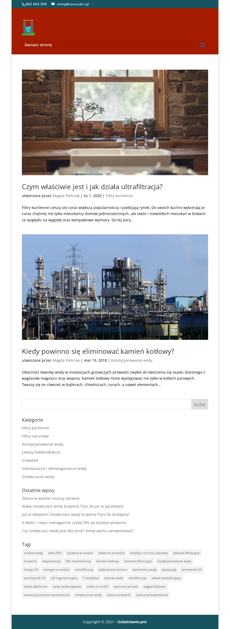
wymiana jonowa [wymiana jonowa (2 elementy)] (126, 586)
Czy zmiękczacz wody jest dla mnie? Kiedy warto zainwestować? (78, 530)
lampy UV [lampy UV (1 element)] (31, 569)
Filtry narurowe (35, 436)
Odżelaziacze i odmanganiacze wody (54, 468)
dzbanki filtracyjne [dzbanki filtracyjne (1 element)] (186, 553)
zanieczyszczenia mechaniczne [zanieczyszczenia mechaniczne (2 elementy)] (47, 595)
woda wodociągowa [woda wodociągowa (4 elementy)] (66, 586)
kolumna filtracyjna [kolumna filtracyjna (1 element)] (138, 561)
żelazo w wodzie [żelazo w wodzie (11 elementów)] (119, 595)
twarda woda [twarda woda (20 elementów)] (113, 578)
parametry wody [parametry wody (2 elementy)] (145, 569)
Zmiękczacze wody (38, 476)
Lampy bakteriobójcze (41, 452)
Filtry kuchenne (119, 195)
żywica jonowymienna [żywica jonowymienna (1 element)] (152, 595)
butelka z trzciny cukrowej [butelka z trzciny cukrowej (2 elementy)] (149, 553)
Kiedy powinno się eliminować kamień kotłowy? (98, 351)
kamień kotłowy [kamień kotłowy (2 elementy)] (107, 561)
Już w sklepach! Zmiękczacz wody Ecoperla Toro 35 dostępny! (75, 514)
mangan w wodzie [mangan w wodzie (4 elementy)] (56, 569)
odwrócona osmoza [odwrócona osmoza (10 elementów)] (113, 569)
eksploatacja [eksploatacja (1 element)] (51, 561)
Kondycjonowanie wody (131, 360)
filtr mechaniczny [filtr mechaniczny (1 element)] (78, 561)
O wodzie (30, 460)
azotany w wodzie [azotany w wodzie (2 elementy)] (80, 553)
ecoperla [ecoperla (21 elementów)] (30, 561)
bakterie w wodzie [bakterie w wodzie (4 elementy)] (111, 553)
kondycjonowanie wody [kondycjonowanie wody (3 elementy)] (174, 561)
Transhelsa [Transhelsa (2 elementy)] (91, 578)
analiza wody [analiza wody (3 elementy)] (33, 553)
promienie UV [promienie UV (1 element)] (192, 569)
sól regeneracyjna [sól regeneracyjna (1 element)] (64, 578)
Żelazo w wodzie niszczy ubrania (50, 498)
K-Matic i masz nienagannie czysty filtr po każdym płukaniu (74, 522)
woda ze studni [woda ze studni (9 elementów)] (97, 586)
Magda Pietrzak (66, 195)
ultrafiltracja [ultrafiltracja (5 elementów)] (137, 578)
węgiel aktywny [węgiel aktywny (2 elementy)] (154, 586)
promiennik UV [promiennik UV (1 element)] (35, 578)
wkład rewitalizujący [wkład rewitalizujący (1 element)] (166, 578)
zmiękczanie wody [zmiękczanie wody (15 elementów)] (88, 595)
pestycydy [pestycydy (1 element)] (169, 569)
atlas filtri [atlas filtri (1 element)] (55, 553)
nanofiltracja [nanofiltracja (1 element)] (84, 569)
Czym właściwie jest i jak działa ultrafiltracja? (92, 186)
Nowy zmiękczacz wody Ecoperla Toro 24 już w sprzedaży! (73, 506)
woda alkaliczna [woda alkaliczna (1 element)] (35, 586)
